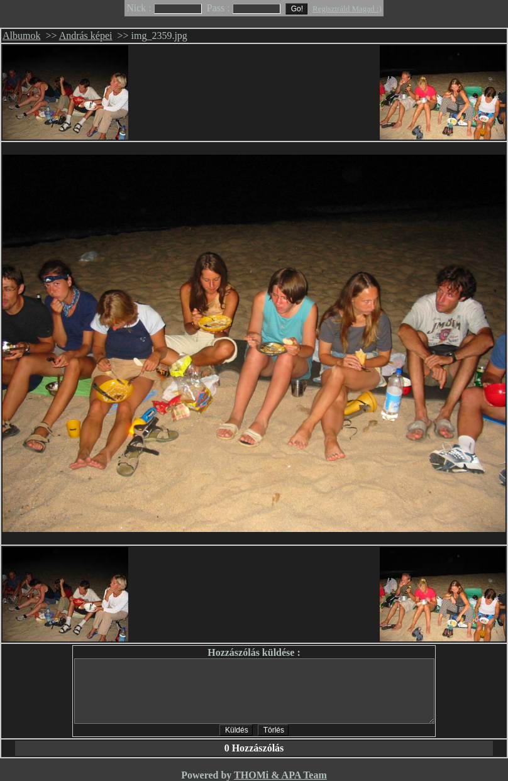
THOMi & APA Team (280, 775)
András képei (86, 35)
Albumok (21, 35)
